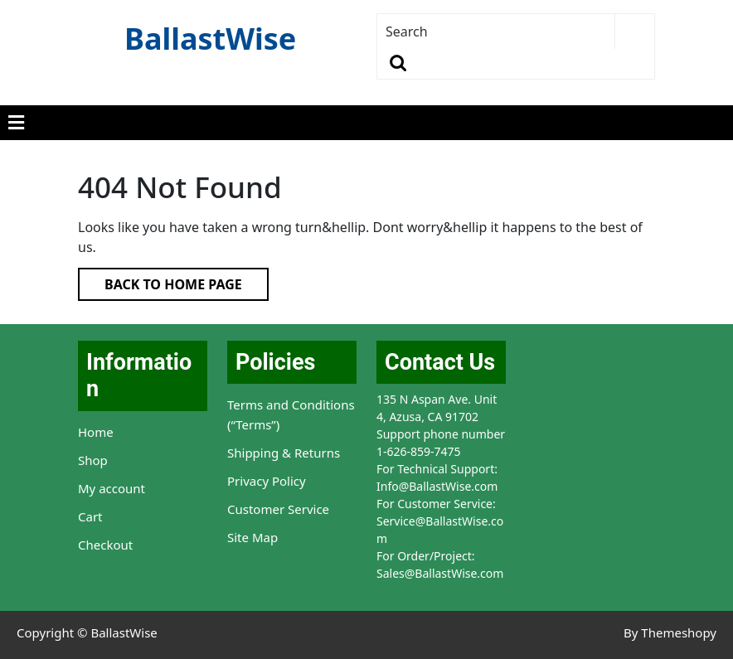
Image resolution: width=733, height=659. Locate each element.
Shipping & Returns (283, 452)
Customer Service (278, 509)
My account (111, 488)
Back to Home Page (160, 280)
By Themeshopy (670, 632)
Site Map (252, 537)
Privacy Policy (266, 480)
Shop (93, 460)
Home (96, 432)
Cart (90, 516)
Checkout (105, 544)
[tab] (16, 122)
